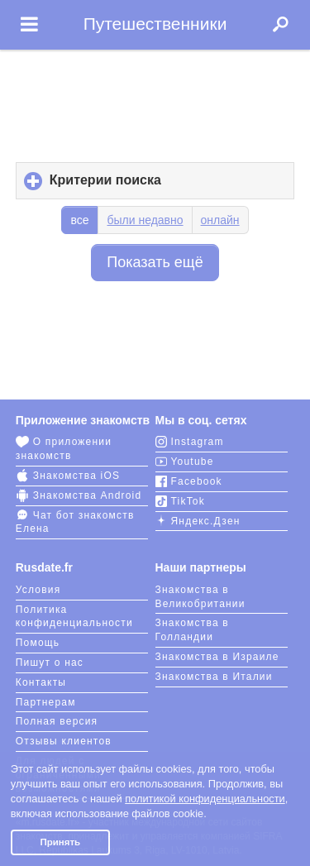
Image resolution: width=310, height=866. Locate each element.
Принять (60, 842)
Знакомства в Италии (214, 676)
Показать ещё (155, 262)
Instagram (189, 441)
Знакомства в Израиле (217, 657)
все (79, 220)
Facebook (188, 481)
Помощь (38, 642)
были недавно (145, 220)
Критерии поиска (133, 185)
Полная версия (57, 721)
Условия (38, 590)
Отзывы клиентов (64, 741)
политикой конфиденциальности (205, 798)
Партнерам (46, 702)
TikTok (180, 501)
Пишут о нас (49, 662)
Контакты (41, 682)
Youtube (184, 461)
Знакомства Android (79, 495)
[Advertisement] (155, 101)
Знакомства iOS (68, 475)
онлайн (220, 220)
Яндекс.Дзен (198, 521)
